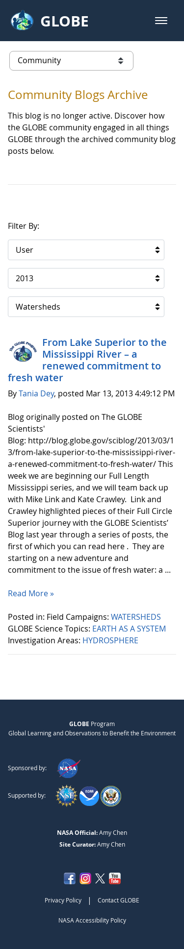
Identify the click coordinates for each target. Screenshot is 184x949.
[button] (161, 20)
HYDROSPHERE (111, 640)
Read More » (31, 593)
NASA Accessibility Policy (92, 920)
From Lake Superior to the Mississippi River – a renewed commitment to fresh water (87, 360)
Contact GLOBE (118, 900)
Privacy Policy (63, 900)
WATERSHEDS (137, 616)
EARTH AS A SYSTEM (130, 628)
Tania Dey (36, 393)
